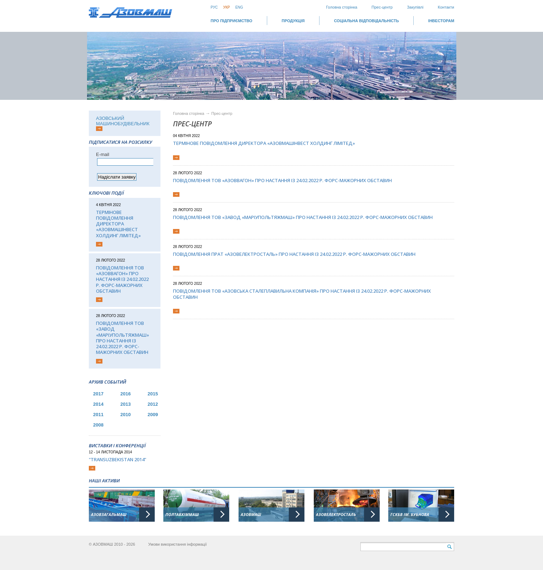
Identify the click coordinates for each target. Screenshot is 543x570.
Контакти (446, 7)
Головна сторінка (341, 7)
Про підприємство (231, 21)
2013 (125, 404)
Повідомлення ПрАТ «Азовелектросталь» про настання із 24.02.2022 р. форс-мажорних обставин (294, 254)
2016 (125, 393)
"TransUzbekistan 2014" (117, 459)
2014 (98, 404)
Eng (239, 7)
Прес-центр (382, 7)
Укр (226, 7)
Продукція (293, 21)
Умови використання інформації (177, 544)
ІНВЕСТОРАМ (441, 21)
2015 (153, 393)
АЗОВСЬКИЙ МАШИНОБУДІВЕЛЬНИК (122, 121)
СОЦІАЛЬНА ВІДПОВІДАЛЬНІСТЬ (366, 21)
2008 (98, 425)
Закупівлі (415, 7)
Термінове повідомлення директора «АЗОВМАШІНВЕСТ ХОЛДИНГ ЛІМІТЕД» (118, 223)
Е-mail (102, 154)
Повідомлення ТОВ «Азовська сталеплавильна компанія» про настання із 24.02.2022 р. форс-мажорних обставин (302, 294)
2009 (153, 414)
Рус (214, 7)
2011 (98, 414)
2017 (98, 393)
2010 (125, 414)
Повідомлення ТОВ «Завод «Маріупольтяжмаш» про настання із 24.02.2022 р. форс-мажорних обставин (122, 337)
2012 (153, 404)
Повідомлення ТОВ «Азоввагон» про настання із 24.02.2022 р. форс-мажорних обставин (122, 279)
